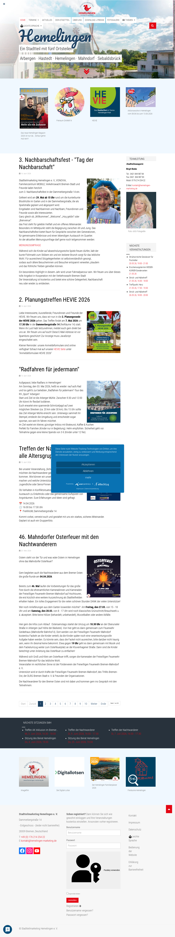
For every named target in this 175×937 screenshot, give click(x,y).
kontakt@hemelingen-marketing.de (38, 840)
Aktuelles (47, 20)
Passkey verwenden (93, 870)
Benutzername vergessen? (79, 910)
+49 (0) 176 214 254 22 (33, 837)
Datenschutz (135, 829)
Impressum (134, 822)
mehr (88, 477)
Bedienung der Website (134, 851)
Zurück (32, 703)
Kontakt (132, 815)
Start (23, 703)
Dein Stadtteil (62, 20)
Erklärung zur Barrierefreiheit (135, 866)
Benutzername (73, 827)
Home (22, 20)
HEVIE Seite (60, 349)
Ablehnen (88, 470)
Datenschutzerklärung (92, 489)
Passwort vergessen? (77, 914)
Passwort (70, 840)
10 (86, 703)
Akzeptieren (88, 464)
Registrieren (73, 906)
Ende (103, 703)
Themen (128, 20)
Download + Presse (94, 20)
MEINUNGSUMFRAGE (30, 245)
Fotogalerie (113, 20)
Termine (34, 20)
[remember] (67, 893)
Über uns (77, 20)
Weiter (94, 703)
